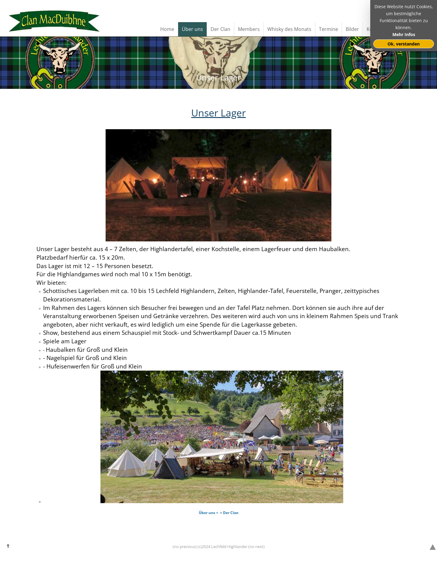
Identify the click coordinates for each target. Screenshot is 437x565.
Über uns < (208, 512)
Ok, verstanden (404, 44)
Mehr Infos (403, 34)
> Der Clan (229, 512)
